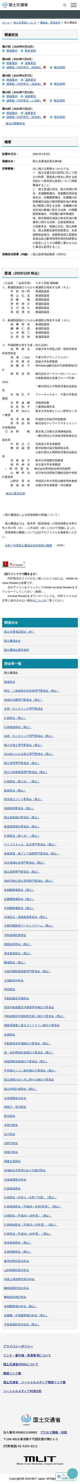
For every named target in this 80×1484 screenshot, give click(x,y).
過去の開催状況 (15, 123)
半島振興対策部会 (15, 935)
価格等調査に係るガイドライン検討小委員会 (32, 1025)
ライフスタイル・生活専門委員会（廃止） (30, 844)
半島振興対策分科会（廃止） (22, 1324)
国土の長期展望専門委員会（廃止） (26, 772)
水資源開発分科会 (15, 1098)
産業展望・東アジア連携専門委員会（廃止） (32, 853)
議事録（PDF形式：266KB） (26, 67)
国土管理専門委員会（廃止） (22, 763)
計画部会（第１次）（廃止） (22, 835)
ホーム (6, 22)
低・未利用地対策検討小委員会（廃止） (29, 1052)
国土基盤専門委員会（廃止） (22, 871)
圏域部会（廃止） (15, 962)
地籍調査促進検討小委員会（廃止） (26, 1061)
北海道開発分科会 (15, 1179)
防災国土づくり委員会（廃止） (23, 799)
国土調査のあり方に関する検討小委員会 (29, 1079)
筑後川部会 (11, 1152)
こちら (39, 600)
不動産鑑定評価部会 (16, 998)
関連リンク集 (12, 1373)
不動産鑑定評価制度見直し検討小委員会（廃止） (34, 1016)
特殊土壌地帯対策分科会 (19, 1279)
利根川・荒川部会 (15, 1106)
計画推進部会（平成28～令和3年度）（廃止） (32, 1206)
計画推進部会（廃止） (18, 727)
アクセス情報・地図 (53, 1432)
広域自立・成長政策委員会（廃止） (26, 917)
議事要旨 (30, 63)
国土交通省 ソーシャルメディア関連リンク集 (34, 1382)
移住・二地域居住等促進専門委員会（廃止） (32, 690)
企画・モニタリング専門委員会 (23, 708)
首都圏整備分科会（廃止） (20, 1306)
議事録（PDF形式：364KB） (26, 83)
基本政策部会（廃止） (18, 953)
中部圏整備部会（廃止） (19, 908)
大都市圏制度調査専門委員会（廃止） (27, 971)
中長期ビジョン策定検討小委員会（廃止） (30, 1070)
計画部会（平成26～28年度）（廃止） (28, 1215)
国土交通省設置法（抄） (19, 631)
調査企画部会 (12, 1161)
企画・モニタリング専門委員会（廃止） (29, 736)
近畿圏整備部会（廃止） (19, 899)
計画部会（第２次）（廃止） (22, 781)
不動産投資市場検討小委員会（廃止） (27, 1043)
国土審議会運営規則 (16, 649)
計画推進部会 (12, 1188)
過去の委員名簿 (15, 493)
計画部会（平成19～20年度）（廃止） (28, 1233)
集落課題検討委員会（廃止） (22, 826)
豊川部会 (9, 1116)
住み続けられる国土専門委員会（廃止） (29, 754)
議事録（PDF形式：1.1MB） (26, 100)
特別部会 (9, 989)
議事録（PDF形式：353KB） (26, 117)
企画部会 (9, 1034)
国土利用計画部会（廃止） (20, 1088)
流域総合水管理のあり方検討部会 (25, 1170)
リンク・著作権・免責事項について (27, 1355)
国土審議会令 (12, 640)
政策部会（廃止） (15, 790)
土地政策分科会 (13, 980)
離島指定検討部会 (15, 1297)
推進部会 (9, 681)
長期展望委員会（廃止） (19, 808)
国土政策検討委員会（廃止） (22, 817)
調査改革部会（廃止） (18, 944)
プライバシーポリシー (18, 1346)
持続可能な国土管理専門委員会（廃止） (29, 880)
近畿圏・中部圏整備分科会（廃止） (26, 1315)
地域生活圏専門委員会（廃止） (23, 699)
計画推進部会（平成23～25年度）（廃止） (30, 1224)
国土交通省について (24, 22)
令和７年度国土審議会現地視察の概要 (28, 545)
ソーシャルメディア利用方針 (22, 1391)
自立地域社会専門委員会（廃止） (25, 862)
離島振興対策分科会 (16, 1288)
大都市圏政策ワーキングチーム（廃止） (29, 925)
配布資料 (30, 50)
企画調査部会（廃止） (18, 1251)
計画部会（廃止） (15, 718)
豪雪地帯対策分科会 (16, 1261)
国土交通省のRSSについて (20, 1364)
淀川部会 (9, 1134)
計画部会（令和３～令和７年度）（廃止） (30, 1197)
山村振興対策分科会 (16, 1270)
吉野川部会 (11, 1143)
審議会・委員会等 (50, 22)
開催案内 (11, 50)
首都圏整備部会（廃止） (19, 889)
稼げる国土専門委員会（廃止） (23, 745)
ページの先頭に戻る (68, 1476)
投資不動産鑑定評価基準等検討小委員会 (29, 1007)
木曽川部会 (11, 1125)
